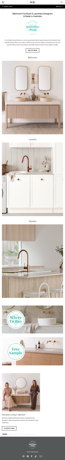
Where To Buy (8, 6)
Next (61, 8)
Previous (3, 8)
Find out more (32, 50)
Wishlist (58, 6)
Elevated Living (9, 428)
